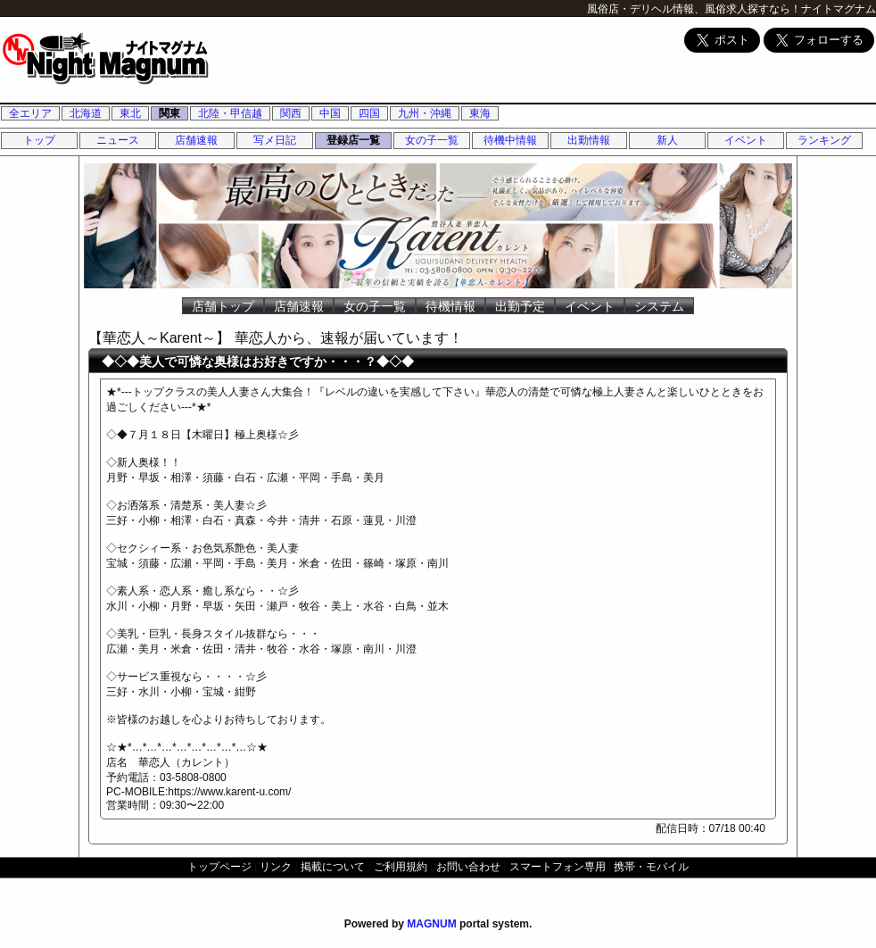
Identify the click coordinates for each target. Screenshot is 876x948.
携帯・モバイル (651, 867)
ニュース (117, 140)
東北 (130, 113)
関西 (291, 113)
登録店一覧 (353, 140)
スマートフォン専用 (557, 867)
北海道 (86, 113)
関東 (169, 113)
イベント (745, 140)
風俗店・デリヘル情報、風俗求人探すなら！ (694, 9)
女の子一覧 (432, 140)
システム (659, 306)
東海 (480, 113)
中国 (330, 113)
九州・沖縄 (424, 113)
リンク (276, 867)
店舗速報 (196, 140)
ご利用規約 (400, 867)
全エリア (30, 113)
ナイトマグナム (838, 9)
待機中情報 (510, 140)
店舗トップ (223, 306)
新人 (667, 140)
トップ (39, 140)
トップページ (219, 867)
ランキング (824, 140)
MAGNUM (431, 924)
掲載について (333, 867)
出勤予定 (520, 306)
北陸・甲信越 (230, 113)
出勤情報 (588, 140)
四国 (369, 113)
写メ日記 (274, 140)
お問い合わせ (468, 867)
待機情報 (450, 306)
